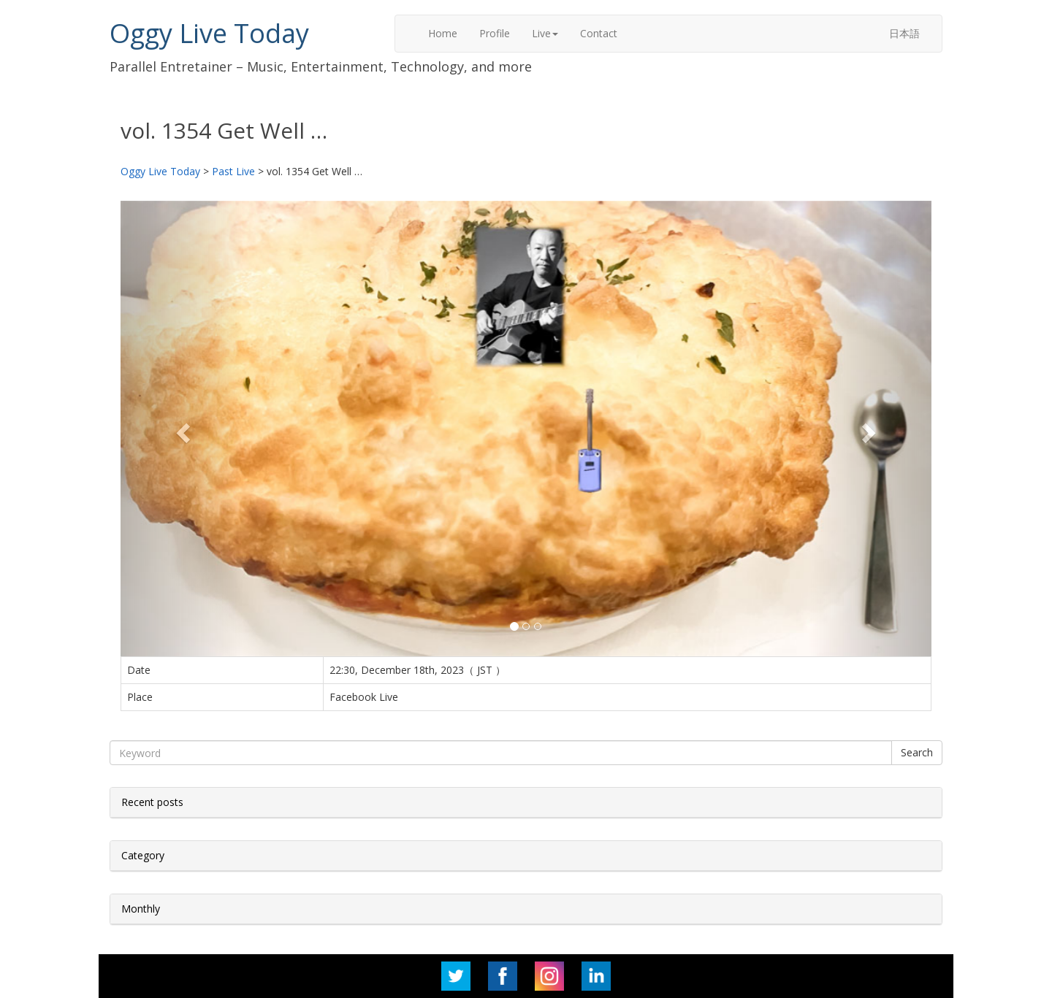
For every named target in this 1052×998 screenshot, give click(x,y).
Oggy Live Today (209, 33)
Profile (494, 33)
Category (142, 855)
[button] (182, 428)
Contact (598, 33)
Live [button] (545, 33)
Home (442, 33)
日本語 (904, 33)
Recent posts (152, 802)
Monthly (140, 909)
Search (917, 752)
